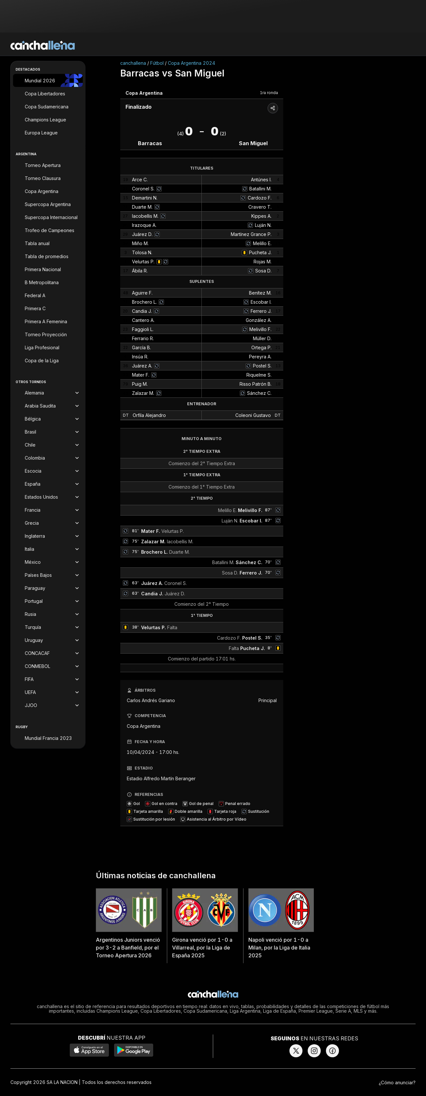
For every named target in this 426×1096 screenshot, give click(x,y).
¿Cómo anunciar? (397, 1082)
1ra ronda (269, 92)
